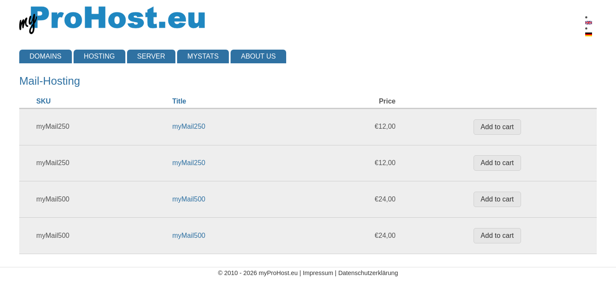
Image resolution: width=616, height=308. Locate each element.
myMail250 (188, 126)
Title (179, 101)
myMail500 (188, 199)
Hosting (99, 56)
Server (151, 56)
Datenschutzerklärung (368, 273)
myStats (203, 56)
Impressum (318, 273)
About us (258, 56)
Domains (46, 56)
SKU (43, 101)
